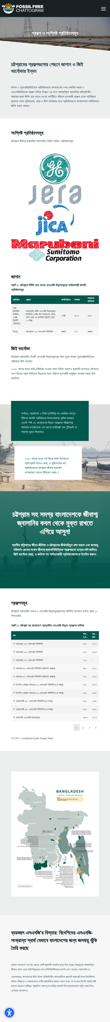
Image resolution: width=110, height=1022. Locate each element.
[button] (103, 8)
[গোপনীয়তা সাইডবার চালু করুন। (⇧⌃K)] (9, 1013)
